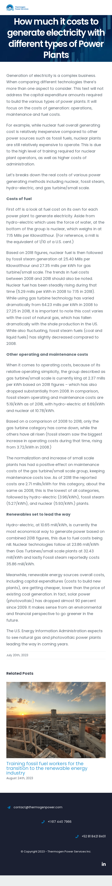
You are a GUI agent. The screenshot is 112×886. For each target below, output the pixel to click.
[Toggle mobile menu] (103, 6)
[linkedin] (104, 864)
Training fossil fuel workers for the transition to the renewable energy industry (46, 768)
